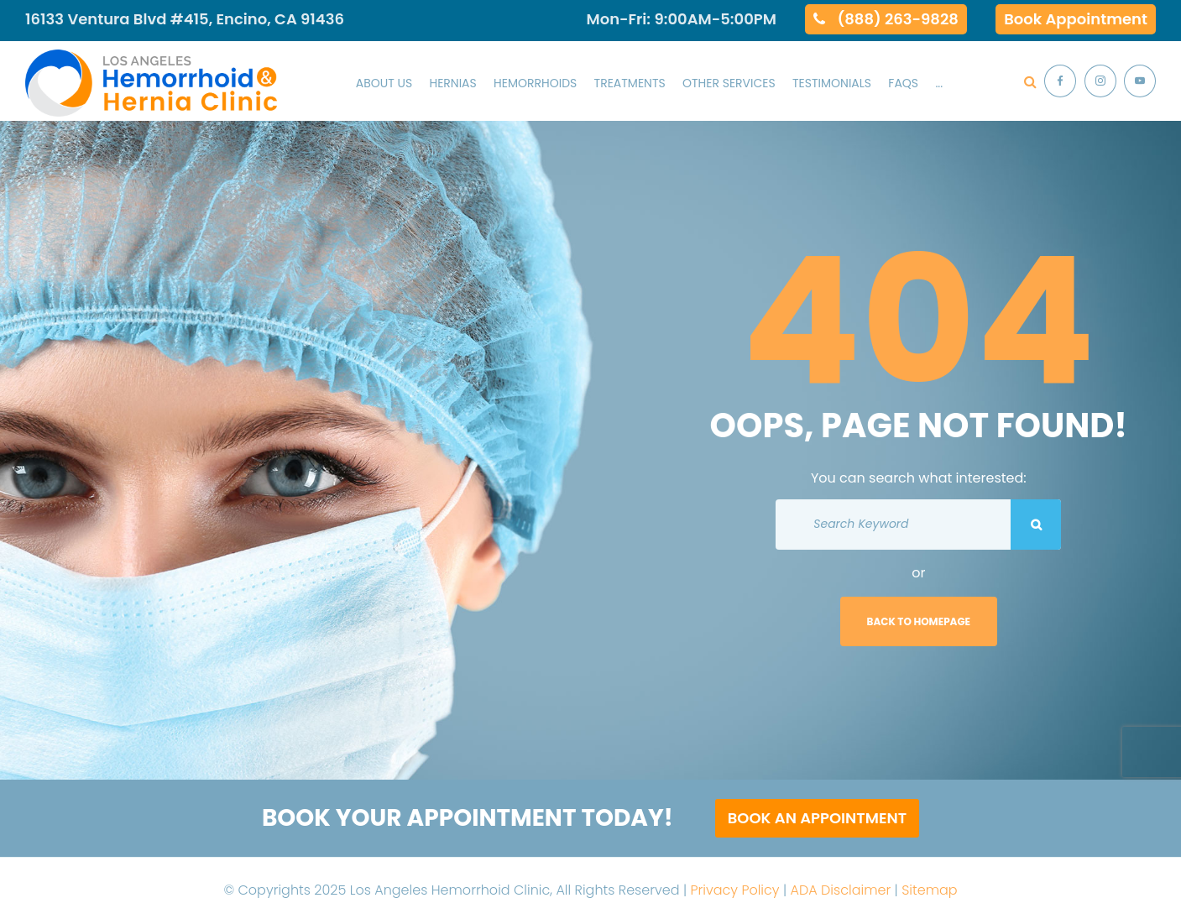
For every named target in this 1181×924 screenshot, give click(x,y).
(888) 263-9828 (898, 18)
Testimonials (831, 83)
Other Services (729, 83)
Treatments (630, 83)
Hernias (452, 83)
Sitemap (929, 890)
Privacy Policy (734, 890)
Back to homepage (919, 621)
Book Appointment (1075, 18)
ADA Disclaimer (841, 890)
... (939, 83)
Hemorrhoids (535, 83)
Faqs (903, 83)
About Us (384, 83)
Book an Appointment (817, 817)
